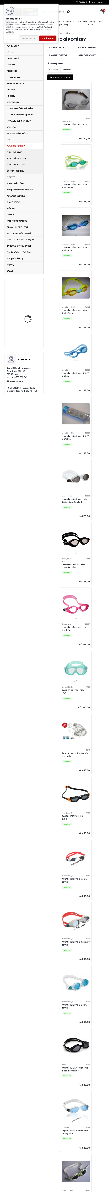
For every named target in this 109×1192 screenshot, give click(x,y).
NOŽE (9, 139)
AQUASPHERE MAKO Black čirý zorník (87, 513)
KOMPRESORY (13, 102)
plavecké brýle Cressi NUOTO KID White (88, 259)
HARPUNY (11, 89)
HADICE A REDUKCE (15, 83)
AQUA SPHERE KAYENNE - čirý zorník (89, 1025)
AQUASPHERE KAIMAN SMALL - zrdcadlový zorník (88, 578)
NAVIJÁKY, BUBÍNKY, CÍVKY (19, 121)
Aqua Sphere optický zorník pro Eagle (60, 450)
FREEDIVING (12, 71)
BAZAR (10, 271)
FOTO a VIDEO (13, 77)
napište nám (16, 381)
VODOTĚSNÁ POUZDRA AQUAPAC (22, 239)
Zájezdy (10, 264)
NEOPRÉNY (11, 127)
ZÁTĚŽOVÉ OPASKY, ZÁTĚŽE (19, 246)
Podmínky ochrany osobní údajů (90, 23)
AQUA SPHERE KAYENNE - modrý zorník (61, 962)
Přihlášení (83, 2)
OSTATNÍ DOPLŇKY (15, 171)
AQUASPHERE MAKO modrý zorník (59, 578)
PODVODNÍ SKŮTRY (15, 183)
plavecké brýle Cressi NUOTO (60, 128)
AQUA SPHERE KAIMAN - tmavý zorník (89, 899)
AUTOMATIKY (13, 46)
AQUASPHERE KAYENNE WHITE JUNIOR (88, 770)
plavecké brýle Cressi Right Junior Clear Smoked (60, 323)
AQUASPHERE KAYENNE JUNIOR (88, 644)
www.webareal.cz (64, 1189)
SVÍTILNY (11, 208)
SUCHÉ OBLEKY (13, 202)
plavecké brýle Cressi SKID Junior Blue (60, 193)
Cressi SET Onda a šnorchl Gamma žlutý (30, 314)
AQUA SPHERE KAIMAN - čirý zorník (61, 899)
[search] (68, 11)
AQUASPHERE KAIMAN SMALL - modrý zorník (60, 643)
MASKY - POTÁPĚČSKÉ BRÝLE (20, 108)
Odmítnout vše (28, 38)
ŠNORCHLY (11, 214)
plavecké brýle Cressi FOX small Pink (60, 387)
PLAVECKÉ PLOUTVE (16, 164)
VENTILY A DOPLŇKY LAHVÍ (19, 233)
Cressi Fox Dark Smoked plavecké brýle (89, 324)
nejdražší (67, 69)
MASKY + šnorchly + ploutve (20, 114)
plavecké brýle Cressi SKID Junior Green (88, 127)
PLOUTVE (11, 177)
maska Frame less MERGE (29, 337)
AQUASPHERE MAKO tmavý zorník (59, 513)
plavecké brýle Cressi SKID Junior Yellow (88, 193)
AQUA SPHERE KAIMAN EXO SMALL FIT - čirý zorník (88, 835)
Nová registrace (97, 2)
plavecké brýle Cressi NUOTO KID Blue (60, 257)
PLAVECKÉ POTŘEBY (16, 146)
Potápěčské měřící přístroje (20, 189)
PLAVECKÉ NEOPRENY (16, 158)
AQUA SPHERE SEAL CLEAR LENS (87, 387)
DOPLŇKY (11, 64)
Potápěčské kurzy (15, 258)
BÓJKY (10, 52)
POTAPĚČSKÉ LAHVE (16, 196)
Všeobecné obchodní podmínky (64, 23)
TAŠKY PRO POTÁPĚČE (17, 221)
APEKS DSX (25, 294)
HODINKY (11, 96)
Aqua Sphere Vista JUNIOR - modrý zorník (60, 835)
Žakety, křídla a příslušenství (20, 252)
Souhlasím (48, 38)
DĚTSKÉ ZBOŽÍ (13, 58)
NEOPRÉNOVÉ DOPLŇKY (17, 133)
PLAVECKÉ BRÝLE (14, 152)
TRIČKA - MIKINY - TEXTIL (18, 227)
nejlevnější (54, 69)
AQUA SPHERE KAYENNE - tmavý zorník (61, 1025)
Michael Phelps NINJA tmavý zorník (74, 1151)
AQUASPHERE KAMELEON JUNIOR (89, 450)
